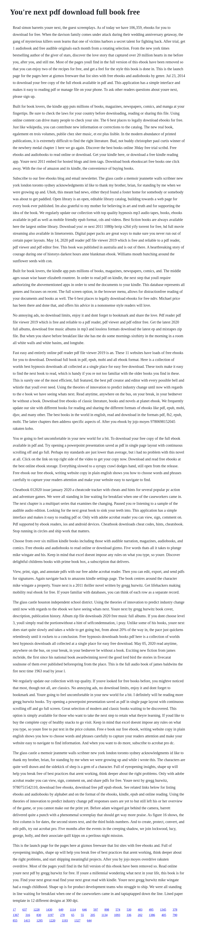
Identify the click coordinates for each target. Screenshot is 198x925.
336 (129, 915)
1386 (152, 915)
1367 (16, 915)
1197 (51, 915)
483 (140, 909)
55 (82, 915)
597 (95, 909)
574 (118, 909)
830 (39, 915)
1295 (40, 920)
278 (62, 915)
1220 (52, 920)
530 (129, 909)
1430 (49, 909)
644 (89, 920)
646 (84, 909)
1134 (104, 915)
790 (175, 915)
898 (107, 909)
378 (175, 909)
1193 (65, 920)
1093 (117, 915)
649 (61, 909)
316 (27, 915)
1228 (37, 909)
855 (15, 920)
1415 (27, 920)
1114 (73, 909)
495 (151, 909)
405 (164, 915)
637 (24, 909)
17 (14, 909)
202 (140, 915)
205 (92, 915)
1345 (163, 909)
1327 (77, 920)
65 (72, 915)
